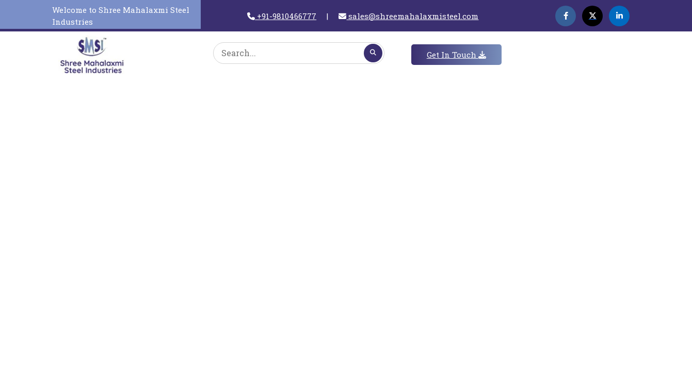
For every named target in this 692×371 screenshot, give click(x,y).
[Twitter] (592, 16)
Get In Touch (456, 54)
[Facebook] (565, 16)
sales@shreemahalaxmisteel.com (408, 16)
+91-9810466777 (281, 16)
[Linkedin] (619, 16)
